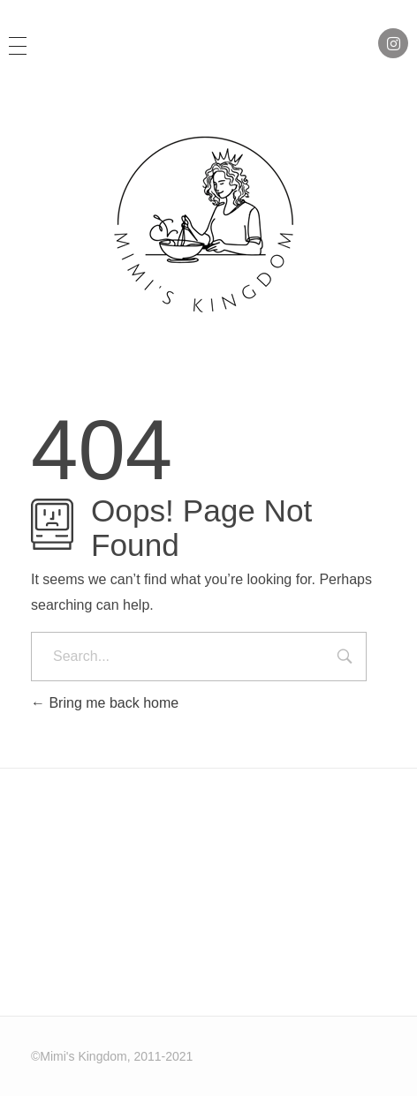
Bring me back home (104, 702)
